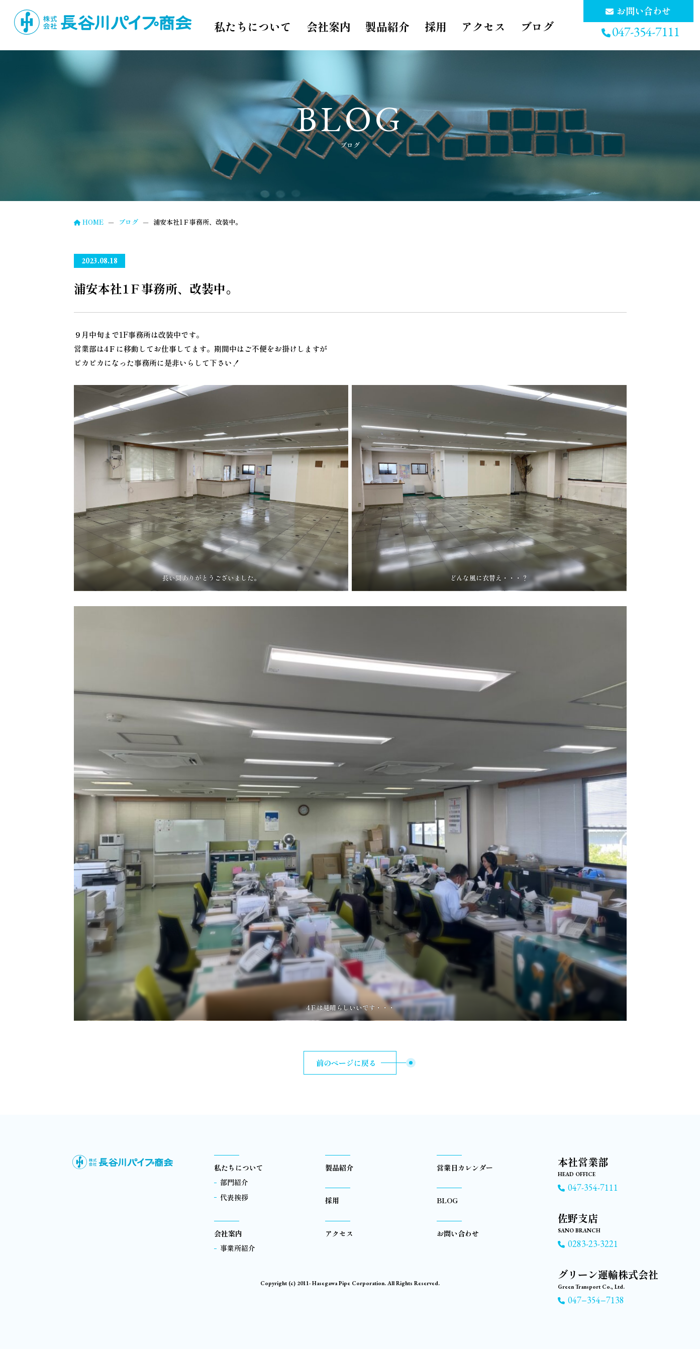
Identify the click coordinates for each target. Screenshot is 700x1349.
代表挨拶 (234, 1197)
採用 (435, 26)
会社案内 (328, 26)
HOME (89, 222)
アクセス (483, 26)
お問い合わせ (458, 1233)
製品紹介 (387, 26)
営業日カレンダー (465, 1168)
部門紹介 (234, 1182)
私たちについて (251, 26)
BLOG (447, 1200)
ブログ (537, 26)
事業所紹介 (237, 1248)
